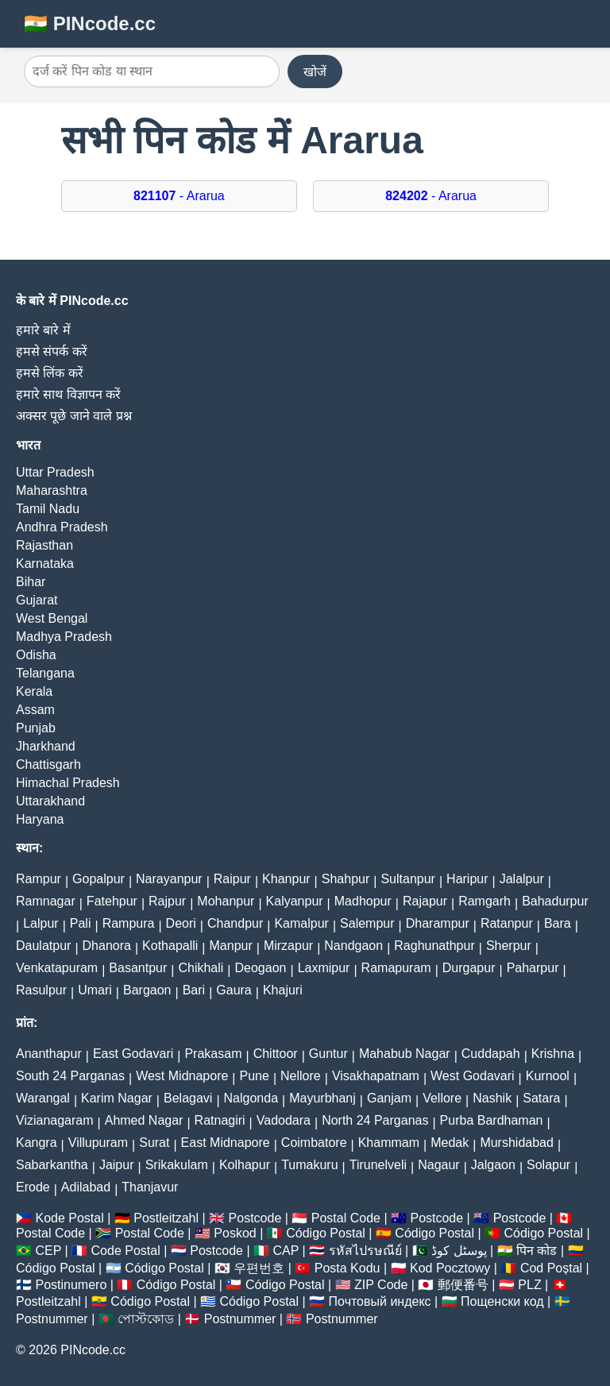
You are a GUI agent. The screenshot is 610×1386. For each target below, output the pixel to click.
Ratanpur (507, 923)
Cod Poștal (551, 1268)
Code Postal (125, 1250)
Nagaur (438, 1165)
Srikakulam (176, 1165)
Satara (541, 1098)
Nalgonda (251, 1098)
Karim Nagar (116, 1098)
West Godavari (472, 1076)
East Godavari (133, 1053)
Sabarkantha (52, 1165)
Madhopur (363, 901)
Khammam (388, 1142)
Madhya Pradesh (64, 636)
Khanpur (286, 879)
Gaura (233, 990)
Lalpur (40, 923)
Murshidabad (517, 1142)
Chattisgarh (48, 764)
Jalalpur (522, 879)
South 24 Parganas (70, 1076)
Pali (80, 923)
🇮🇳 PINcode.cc (90, 23)
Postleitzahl (166, 1218)
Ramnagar (45, 901)
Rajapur (425, 901)
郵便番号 (463, 1284)
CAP (285, 1250)
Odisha (36, 655)
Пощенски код (502, 1301)
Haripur (467, 879)
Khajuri (283, 990)
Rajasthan (44, 545)
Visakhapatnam (375, 1076)
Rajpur (167, 901)
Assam (35, 709)
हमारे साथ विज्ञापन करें (68, 394)
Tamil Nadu (47, 508)
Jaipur (116, 1165)
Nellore (300, 1076)
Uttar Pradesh (55, 472)
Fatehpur (112, 901)
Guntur (328, 1053)
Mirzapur (288, 945)
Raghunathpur (434, 945)
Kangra (36, 1142)
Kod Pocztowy (450, 1268)
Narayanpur (169, 879)
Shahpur (346, 879)
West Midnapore (182, 1076)
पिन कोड (536, 1250)
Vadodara (284, 1120)
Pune (254, 1076)
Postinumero (70, 1284)
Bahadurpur (555, 901)
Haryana (40, 819)
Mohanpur (225, 901)
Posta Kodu (347, 1268)
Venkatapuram (57, 968)
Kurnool (547, 1076)
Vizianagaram (55, 1120)
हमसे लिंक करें (49, 373)
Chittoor (275, 1053)
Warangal (43, 1098)
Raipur (232, 879)
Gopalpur (98, 879)
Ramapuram (396, 968)
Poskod (235, 1233)
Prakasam (212, 1053)
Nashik (492, 1098)
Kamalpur (301, 923)
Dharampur (437, 923)
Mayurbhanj (322, 1098)
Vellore (442, 1098)
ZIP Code (380, 1284)
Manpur (231, 945)
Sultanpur (407, 879)
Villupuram (98, 1142)
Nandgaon (353, 945)
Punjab (36, 728)
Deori (181, 923)
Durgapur (469, 968)
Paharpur (533, 968)
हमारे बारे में (43, 330)
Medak (449, 1142)
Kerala (34, 691)
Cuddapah (490, 1053)
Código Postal (325, 1233)
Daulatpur (43, 945)
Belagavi (188, 1098)
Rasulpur (41, 990)
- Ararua (179, 196)
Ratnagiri (220, 1120)
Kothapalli (170, 945)
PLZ (529, 1284)
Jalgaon (493, 1165)
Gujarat (36, 600)
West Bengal (51, 618)
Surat (154, 1142)
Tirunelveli (378, 1165)
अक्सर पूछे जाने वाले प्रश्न (74, 416)
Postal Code (345, 1218)
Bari (194, 990)
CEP (48, 1250)
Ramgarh (484, 901)
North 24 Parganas (375, 1120)
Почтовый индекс (380, 1301)
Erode (33, 1187)
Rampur (38, 879)
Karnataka (45, 563)
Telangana (45, 673)
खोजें (314, 72)
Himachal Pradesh (68, 783)
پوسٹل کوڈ (458, 1250)
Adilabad (85, 1187)
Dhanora (107, 945)
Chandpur (235, 923)
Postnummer (52, 1319)
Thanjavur (150, 1187)
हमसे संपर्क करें (51, 351)
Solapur (548, 1165)
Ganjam (389, 1098)
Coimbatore (314, 1142)
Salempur (367, 923)
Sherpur (508, 945)
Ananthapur (49, 1053)
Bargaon (147, 990)
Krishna (552, 1053)
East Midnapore (225, 1142)
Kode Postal (69, 1218)
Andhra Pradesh (62, 527)
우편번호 (259, 1268)
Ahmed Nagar (144, 1120)
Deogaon (261, 968)
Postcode (255, 1218)
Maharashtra (51, 490)
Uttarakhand (50, 801)
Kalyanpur (294, 901)
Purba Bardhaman (491, 1120)
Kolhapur (244, 1165)
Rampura (128, 923)
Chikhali (200, 968)
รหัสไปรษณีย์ (365, 1250)
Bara (557, 923)
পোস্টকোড (146, 1319)
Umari (95, 990)
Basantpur (138, 968)
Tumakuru (309, 1165)
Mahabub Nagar (404, 1053)
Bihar (30, 582)
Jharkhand (45, 746)
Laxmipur (324, 968)
